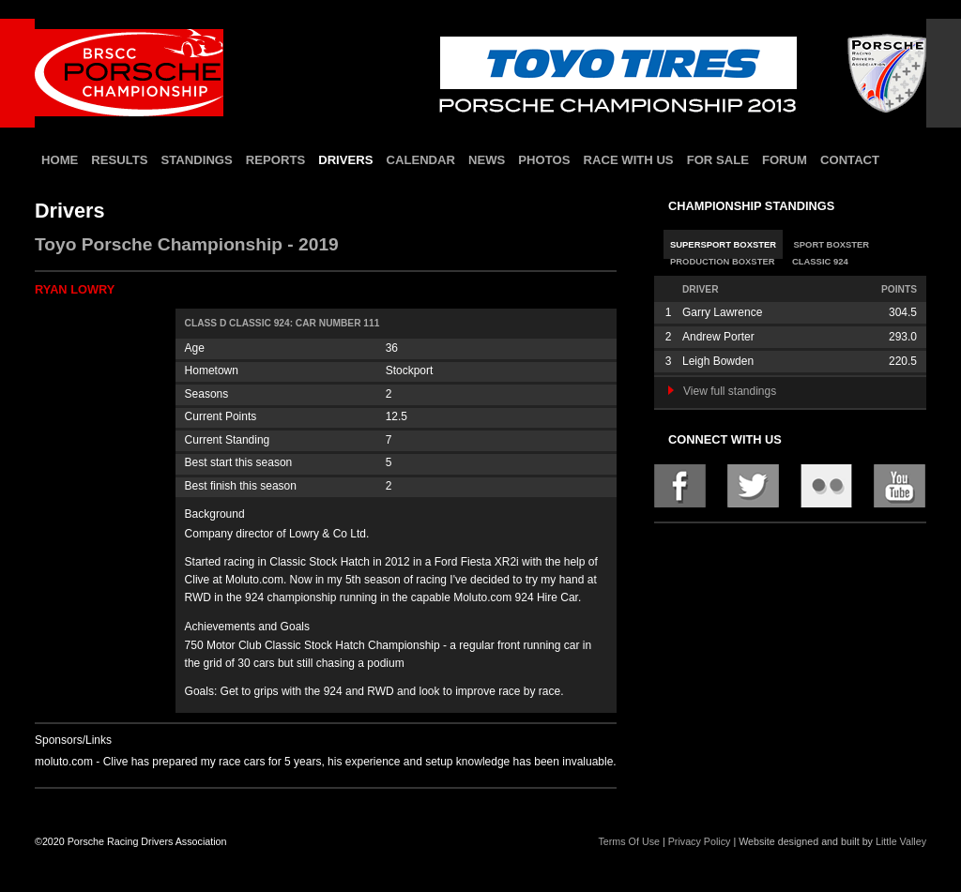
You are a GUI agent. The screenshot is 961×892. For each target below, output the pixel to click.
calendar (420, 160)
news (486, 160)
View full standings (722, 391)
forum (784, 160)
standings (197, 160)
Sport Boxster (832, 244)
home (59, 160)
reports (275, 160)
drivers (345, 160)
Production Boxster (722, 261)
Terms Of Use (629, 841)
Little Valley (901, 841)
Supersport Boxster (723, 244)
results (119, 160)
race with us (628, 160)
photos (544, 160)
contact (849, 160)
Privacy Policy (699, 841)
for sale (718, 160)
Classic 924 (820, 261)
